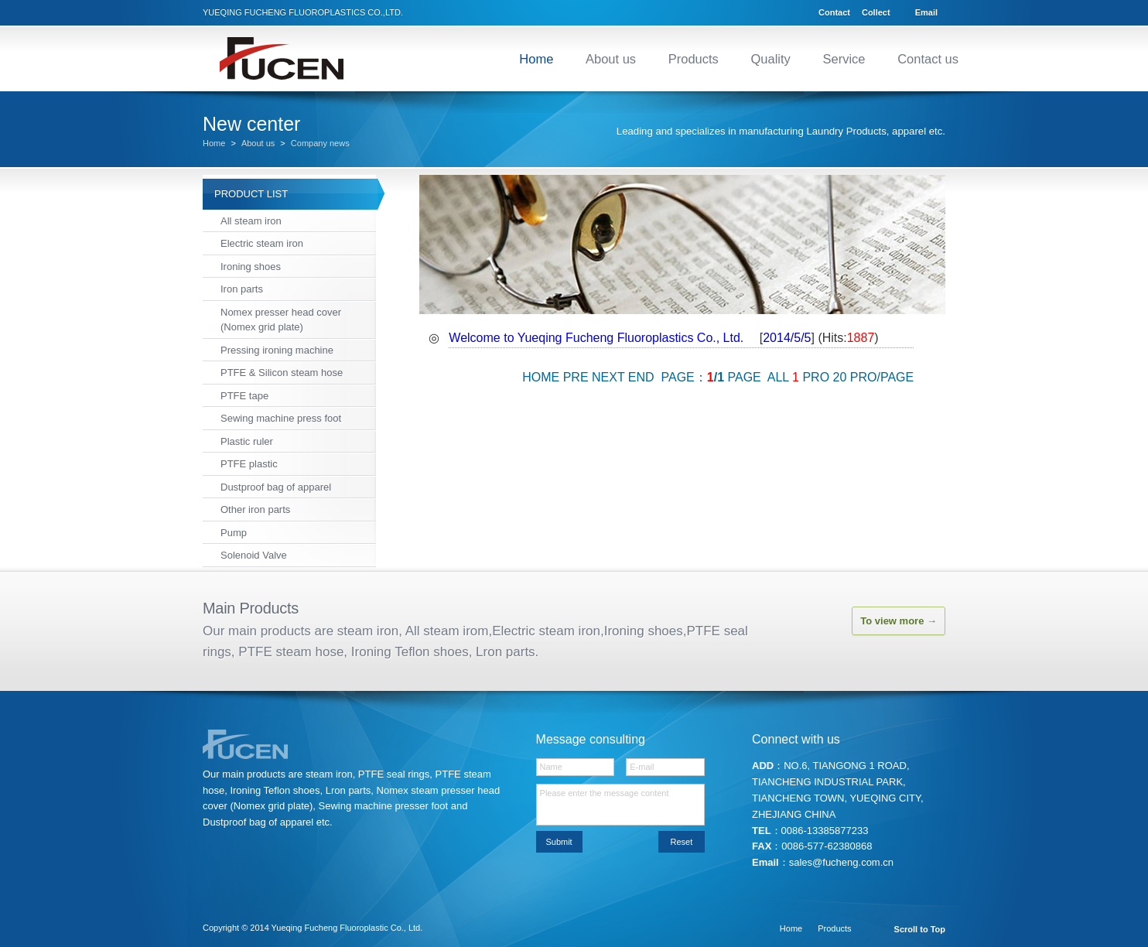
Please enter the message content (621, 805)
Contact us (927, 59)
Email (926, 12)
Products (693, 59)
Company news (320, 143)
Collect (876, 12)
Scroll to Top (919, 929)
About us (611, 59)
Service (843, 59)
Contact (834, 12)
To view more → (898, 621)
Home (536, 59)
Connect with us (796, 739)
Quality (770, 59)
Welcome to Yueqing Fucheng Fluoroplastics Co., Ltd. (596, 337)
